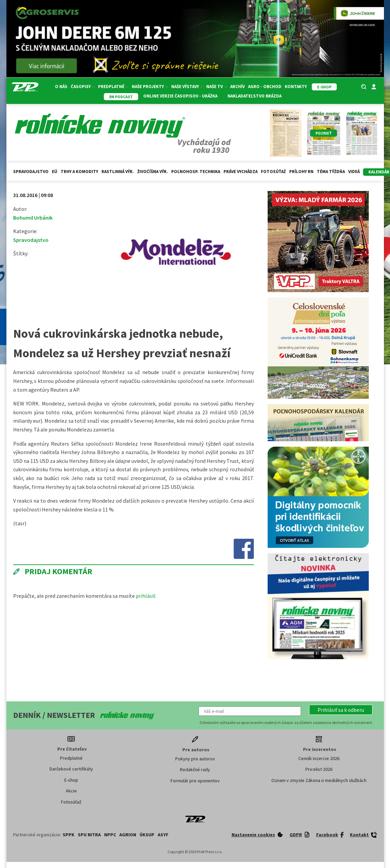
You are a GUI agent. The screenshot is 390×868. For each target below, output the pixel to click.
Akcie (71, 791)
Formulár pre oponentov (195, 781)
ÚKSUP (147, 835)
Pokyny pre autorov (195, 759)
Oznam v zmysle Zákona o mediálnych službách (318, 780)
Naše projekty (150, 86)
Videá (354, 171)
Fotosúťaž (273, 171)
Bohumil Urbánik (33, 217)
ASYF (163, 835)
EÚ (54, 171)
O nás (61, 86)
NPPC (110, 835)
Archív (237, 86)
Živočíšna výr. (152, 171)
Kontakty (296, 86)
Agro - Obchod (264, 86)
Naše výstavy (187, 86)
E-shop (71, 780)
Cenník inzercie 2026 (318, 758)
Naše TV (216, 86)
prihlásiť (145, 595)
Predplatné (113, 86)
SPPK (68, 835)
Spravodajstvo (31, 171)
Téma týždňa (331, 171)
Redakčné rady (195, 769)
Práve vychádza (240, 171)
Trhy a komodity (79, 171)
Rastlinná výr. (117, 171)
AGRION (127, 835)
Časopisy (83, 86)
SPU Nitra (89, 835)
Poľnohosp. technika (195, 171)
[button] (340, 710)
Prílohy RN (301, 171)
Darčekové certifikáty (71, 769)
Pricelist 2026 (318, 769)
